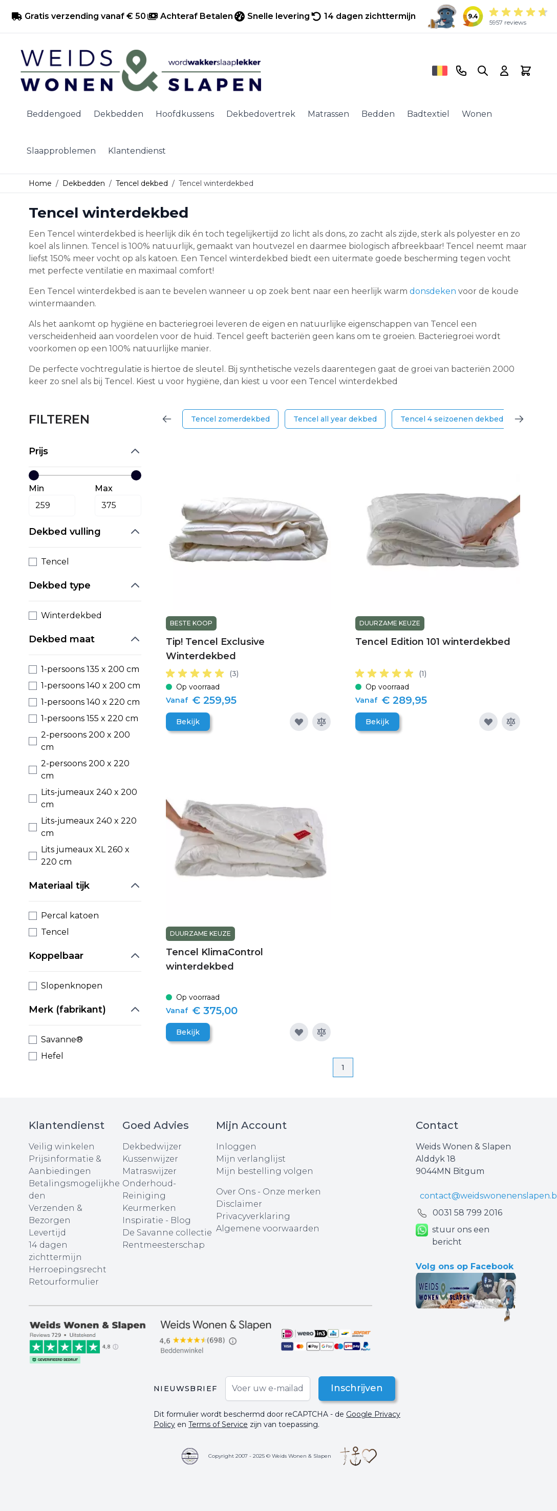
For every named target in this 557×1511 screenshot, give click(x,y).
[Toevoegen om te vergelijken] (321, 721)
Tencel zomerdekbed (230, 419)
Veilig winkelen (62, 1146)
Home (40, 183)
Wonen (477, 114)
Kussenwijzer (150, 1159)
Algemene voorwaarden (267, 1228)
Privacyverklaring (253, 1216)
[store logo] (222, 71)
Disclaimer (239, 1204)
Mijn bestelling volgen (264, 1171)
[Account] (504, 70)
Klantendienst (137, 151)
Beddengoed (54, 114)
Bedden (378, 114)
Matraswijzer (149, 1171)
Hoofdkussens (185, 114)
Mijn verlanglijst (251, 1159)
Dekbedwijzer (152, 1146)
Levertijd (47, 1232)
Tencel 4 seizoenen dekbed (451, 419)
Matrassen (328, 114)
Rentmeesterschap (163, 1245)
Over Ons (235, 1192)
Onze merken (292, 1192)
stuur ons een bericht (452, 1236)
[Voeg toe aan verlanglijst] (299, 721)
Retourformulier (64, 1282)
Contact (437, 1125)
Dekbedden (118, 114)
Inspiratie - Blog (156, 1220)
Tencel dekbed (142, 183)
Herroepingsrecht (67, 1269)
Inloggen (236, 1146)
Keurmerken (149, 1208)
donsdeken (434, 291)
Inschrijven (356, 1388)
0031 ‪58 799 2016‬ (467, 1213)
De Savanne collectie (167, 1232)
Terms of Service (218, 1424)
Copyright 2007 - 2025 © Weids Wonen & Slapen (269, 1456)
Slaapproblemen (61, 151)
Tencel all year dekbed (335, 419)
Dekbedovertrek (260, 114)
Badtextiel (428, 114)
